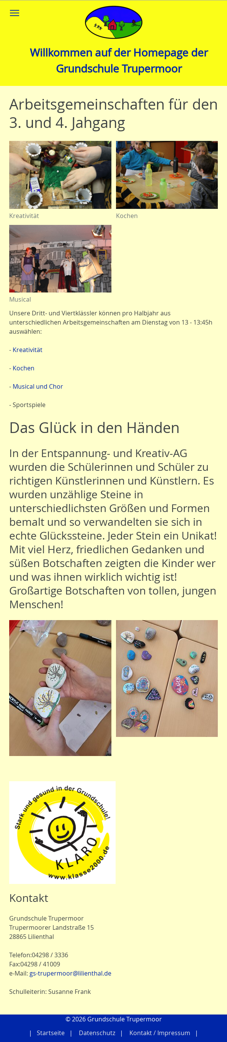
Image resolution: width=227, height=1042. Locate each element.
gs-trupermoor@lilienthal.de (70, 973)
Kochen (23, 368)
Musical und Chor (38, 386)
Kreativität (27, 350)
